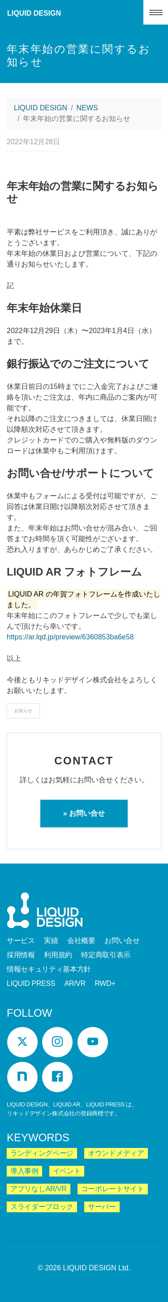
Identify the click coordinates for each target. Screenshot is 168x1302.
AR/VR (75, 983)
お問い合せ (121, 940)
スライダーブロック (41, 1206)
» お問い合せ (84, 813)
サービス (21, 940)
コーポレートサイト (112, 1189)
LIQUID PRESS (31, 983)
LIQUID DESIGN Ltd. (96, 1268)
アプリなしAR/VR (38, 1189)
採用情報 (21, 955)
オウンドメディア (116, 1153)
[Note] (22, 1077)
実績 (51, 940)
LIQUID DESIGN (34, 13)
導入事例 (24, 1171)
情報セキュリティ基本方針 (49, 969)
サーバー (102, 1206)
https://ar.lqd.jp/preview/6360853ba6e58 (70, 637)
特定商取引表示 (105, 955)
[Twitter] (22, 1042)
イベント (67, 1171)
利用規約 (58, 955)
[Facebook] (57, 1077)
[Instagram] (57, 1042)
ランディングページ (41, 1153)
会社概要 (81, 940)
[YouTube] (92, 1042)
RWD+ (105, 983)
